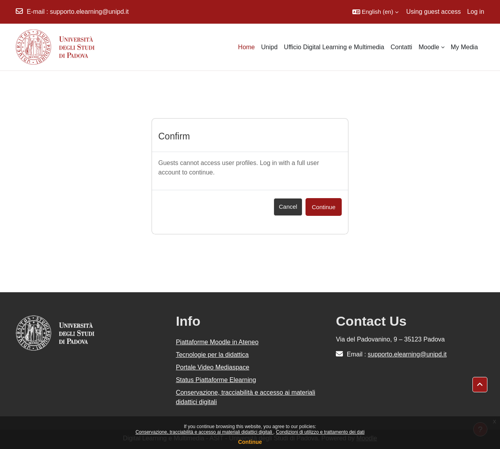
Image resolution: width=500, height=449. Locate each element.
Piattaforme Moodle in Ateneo (217, 342)
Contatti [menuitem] (401, 47)
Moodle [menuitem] (429, 47)
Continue (250, 442)
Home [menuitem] (246, 47)
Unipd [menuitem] (269, 47)
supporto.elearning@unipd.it (89, 11)
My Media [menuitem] (464, 47)
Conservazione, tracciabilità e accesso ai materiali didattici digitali (204, 432)
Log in (475, 11)
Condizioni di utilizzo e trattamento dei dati (320, 432)
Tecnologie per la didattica (212, 354)
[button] (375, 12)
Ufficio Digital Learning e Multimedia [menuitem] (334, 47)
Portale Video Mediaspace (213, 367)
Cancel (288, 206)
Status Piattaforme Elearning (216, 380)
